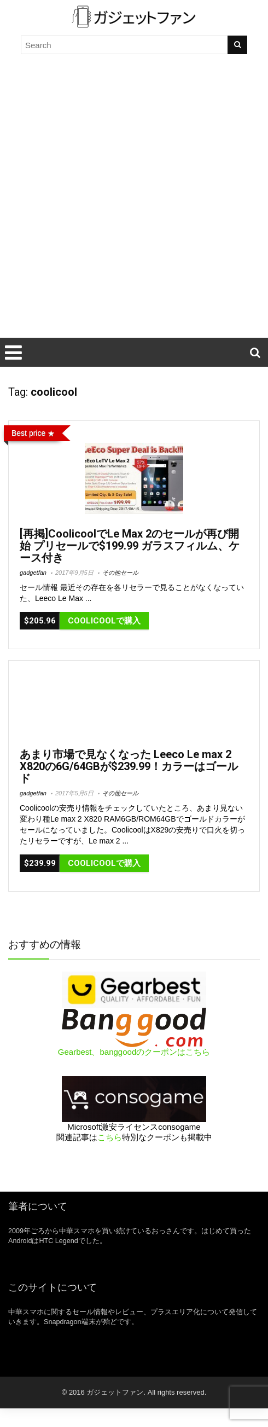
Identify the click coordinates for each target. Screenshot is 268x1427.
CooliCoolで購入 (104, 863)
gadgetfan (33, 572)
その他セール (120, 572)
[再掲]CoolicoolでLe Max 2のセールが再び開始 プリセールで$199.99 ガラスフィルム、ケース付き (130, 545)
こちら (109, 1137)
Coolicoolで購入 (104, 621)
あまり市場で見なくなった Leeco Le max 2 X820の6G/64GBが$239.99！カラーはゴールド (129, 766)
